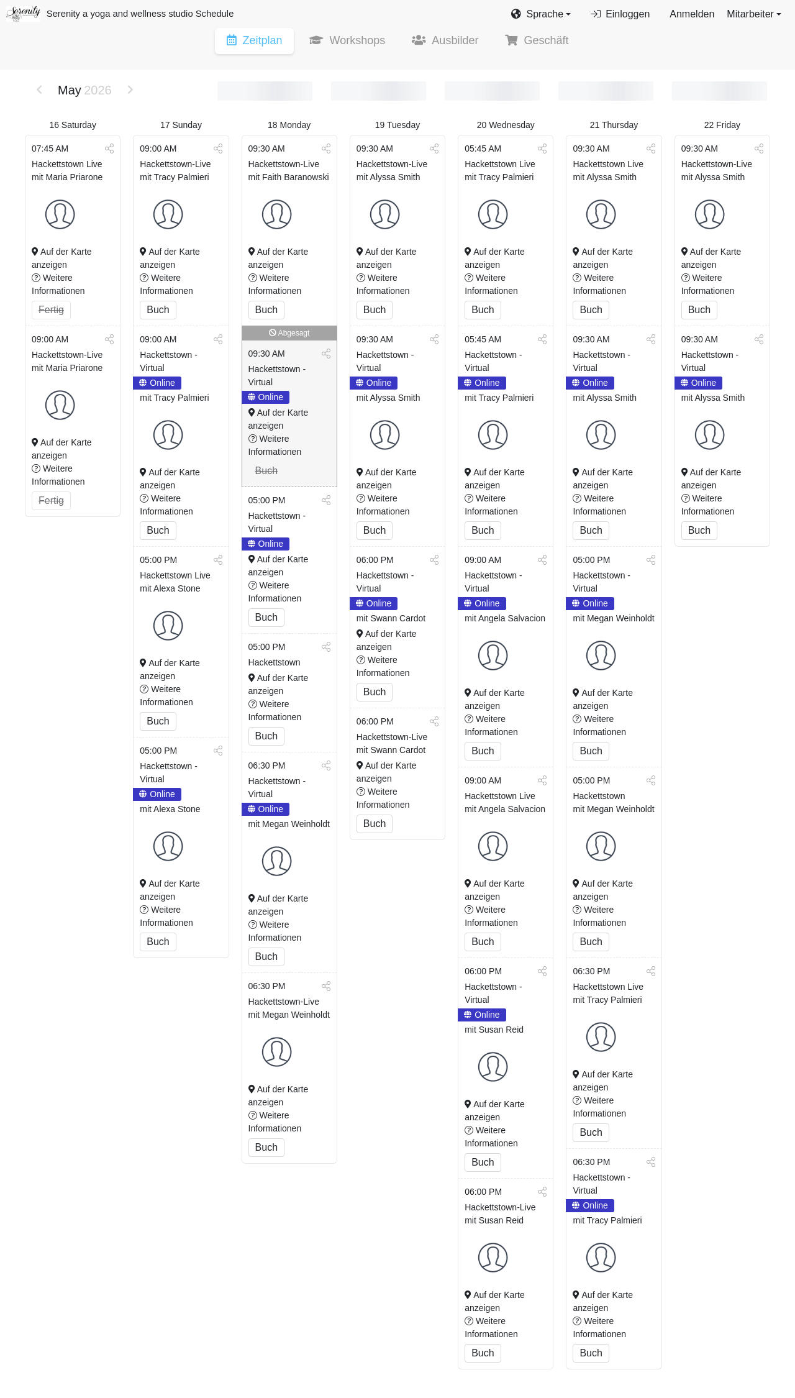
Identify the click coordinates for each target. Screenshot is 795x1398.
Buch (158, 310)
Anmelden (692, 14)
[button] (541, 14)
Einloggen (620, 14)
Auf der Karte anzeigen (62, 258)
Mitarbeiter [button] (750, 14)
